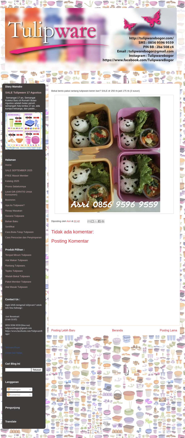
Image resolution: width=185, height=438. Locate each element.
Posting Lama (168, 330)
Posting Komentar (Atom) (120, 339)
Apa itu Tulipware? (15, 205)
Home (8, 165)
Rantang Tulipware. (15, 265)
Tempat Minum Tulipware (18, 255)
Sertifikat (9, 226)
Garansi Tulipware (14, 216)
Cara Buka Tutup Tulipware (19, 232)
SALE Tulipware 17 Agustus (23, 92)
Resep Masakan (13, 210)
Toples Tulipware (14, 271)
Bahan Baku (11, 221)
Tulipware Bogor (12, 347)
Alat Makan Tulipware (16, 260)
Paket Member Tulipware (18, 281)
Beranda (117, 330)
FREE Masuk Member (16, 175)
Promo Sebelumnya (15, 186)
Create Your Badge (13, 353)
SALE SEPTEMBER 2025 (18, 170)
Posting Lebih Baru (63, 330)
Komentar (13, 394)
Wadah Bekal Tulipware (17, 276)
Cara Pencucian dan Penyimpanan (23, 237)
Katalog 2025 (12, 181)
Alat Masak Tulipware (16, 287)
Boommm (10, 199)
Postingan (14, 389)
